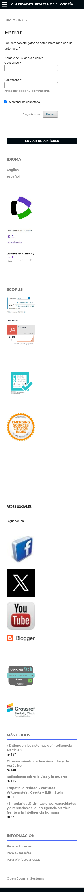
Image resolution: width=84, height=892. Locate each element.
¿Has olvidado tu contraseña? (27, 90)
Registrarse (31, 114)
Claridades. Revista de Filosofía (42, 4)
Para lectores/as (19, 846)
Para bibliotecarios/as (23, 859)
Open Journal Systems (25, 878)
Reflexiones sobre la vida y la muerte (37, 777)
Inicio (9, 20)
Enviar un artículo (42, 141)
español (13, 176)
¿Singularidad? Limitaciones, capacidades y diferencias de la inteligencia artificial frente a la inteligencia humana (41, 808)
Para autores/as (19, 853)
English (13, 170)
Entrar (50, 114)
